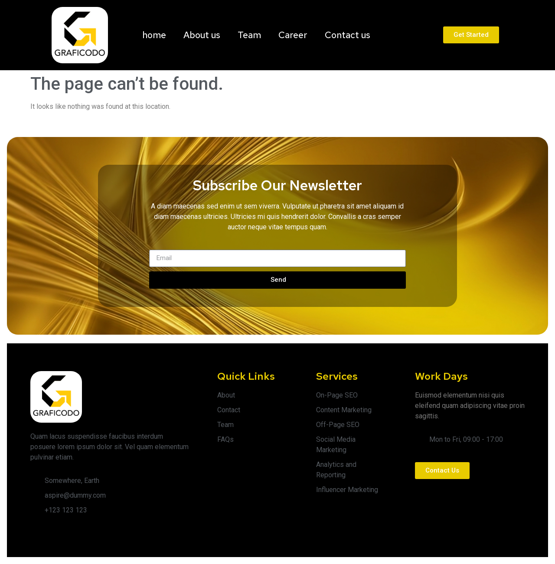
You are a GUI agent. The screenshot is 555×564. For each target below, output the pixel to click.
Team (249, 35)
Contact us (347, 35)
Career (292, 35)
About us (201, 35)
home (154, 35)
